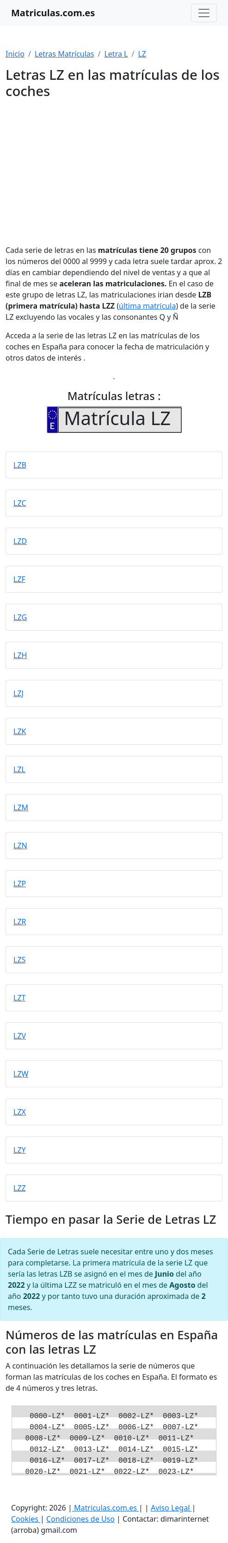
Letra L (116, 54)
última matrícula (147, 306)
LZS (19, 960)
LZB (19, 465)
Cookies (25, 1519)
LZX (19, 1112)
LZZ (19, 1188)
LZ (142, 54)
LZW (20, 1074)
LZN (20, 845)
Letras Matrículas (64, 54)
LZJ (18, 693)
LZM (20, 807)
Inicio (15, 54)
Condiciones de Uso (80, 1519)
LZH (20, 655)
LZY (19, 1150)
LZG (20, 617)
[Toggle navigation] (204, 13)
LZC (19, 503)
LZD (20, 541)
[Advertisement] (114, 168)
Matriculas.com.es (105, 1508)
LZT (19, 998)
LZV (19, 1036)
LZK (19, 731)
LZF (19, 579)
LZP (19, 883)
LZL (19, 769)
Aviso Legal (171, 1508)
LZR (19, 922)
